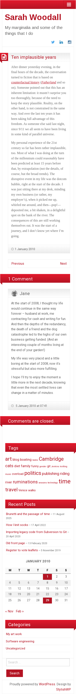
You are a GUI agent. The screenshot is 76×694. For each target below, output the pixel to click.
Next (63, 263)
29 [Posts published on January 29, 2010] (47, 600)
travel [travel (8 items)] (11, 490)
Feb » (20, 611)
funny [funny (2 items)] (35, 466)
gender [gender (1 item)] (43, 466)
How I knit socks (17, 525)
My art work (14, 634)
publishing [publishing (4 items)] (50, 473)
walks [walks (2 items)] (32, 490)
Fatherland (48, 82)
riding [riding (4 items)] (65, 473)
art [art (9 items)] (8, 459)
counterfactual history (25, 82)
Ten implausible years (33, 57)
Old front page (15, 543)
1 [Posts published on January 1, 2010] (47, 576)
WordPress (47, 684)
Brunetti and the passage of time (28, 514)
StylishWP (63, 689)
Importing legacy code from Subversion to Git (36, 532)
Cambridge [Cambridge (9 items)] (51, 459)
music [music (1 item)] (8, 474)
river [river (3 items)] (8, 482)
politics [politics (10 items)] (32, 473)
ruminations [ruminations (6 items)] (25, 481)
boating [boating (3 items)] (26, 459)
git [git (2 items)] (48, 466)
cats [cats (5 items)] (9, 465)
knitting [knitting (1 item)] (63, 466)
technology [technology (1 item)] (53, 482)
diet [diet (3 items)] (17, 466)
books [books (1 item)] (35, 460)
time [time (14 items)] (65, 481)
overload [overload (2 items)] (18, 474)
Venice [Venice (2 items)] (22, 490)
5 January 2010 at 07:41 (31, 406)
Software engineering (20, 641)
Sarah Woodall (33, 17)
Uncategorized (15, 648)
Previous (17, 263)
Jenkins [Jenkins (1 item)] (55, 466)
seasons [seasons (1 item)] (43, 482)
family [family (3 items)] (25, 466)
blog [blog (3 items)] (16, 459)
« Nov (9, 611)
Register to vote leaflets (22, 550)
